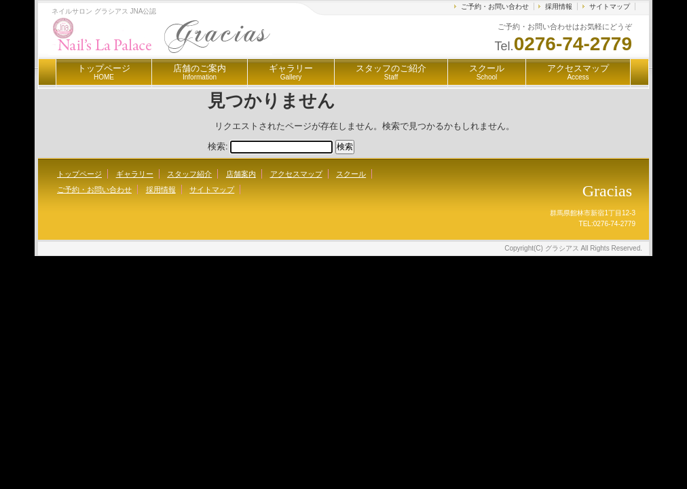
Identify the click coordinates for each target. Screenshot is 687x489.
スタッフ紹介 (189, 174)
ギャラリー (291, 72)
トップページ (103, 72)
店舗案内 (241, 174)
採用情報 (558, 6)
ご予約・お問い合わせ (495, 6)
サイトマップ (609, 6)
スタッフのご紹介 (391, 72)
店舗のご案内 (199, 72)
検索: (218, 146)
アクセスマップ (578, 72)
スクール (486, 72)
